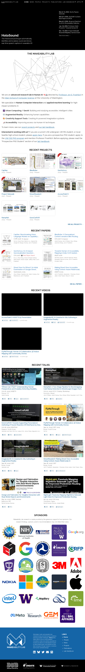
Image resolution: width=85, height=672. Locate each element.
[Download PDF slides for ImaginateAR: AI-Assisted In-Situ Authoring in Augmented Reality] (4, 471)
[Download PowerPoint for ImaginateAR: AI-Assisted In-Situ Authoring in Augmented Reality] (10, 471)
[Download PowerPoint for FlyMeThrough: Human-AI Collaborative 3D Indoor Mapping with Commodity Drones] (51, 435)
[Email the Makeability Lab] (47, 652)
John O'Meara (66, 241)
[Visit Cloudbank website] (59, 598)
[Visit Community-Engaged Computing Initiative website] (25, 598)
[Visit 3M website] (59, 565)
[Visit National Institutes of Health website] (25, 532)
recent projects (28, 127)
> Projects (65, 645)
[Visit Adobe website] (75, 565)
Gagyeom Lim (36, 431)
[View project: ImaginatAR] (61, 322)
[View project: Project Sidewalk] (14, 184)
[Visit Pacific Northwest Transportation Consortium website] (25, 565)
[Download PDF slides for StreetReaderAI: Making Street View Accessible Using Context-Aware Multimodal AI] (46, 471)
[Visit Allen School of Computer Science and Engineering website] (59, 532)
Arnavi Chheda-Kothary (30, 258)
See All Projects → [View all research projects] (75, 224)
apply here (37, 135)
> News (65, 642)
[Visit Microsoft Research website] (34, 615)
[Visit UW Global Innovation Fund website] (67, 615)
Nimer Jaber (68, 467)
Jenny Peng (28, 431)
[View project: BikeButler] (42, 161)
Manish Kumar (64, 259)
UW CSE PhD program (14, 138)
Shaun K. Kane (70, 276)
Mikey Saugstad (71, 395)
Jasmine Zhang (59, 243)
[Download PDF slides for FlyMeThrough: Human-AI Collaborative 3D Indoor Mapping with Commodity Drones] (46, 435)
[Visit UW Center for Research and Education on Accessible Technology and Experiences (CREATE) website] (59, 548)
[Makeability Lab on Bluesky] (38, 652)
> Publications (67, 648)
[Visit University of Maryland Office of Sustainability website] (42, 581)
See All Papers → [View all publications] (76, 284)
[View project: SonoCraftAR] (42, 208)
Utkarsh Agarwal (68, 257)
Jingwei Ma (34, 241)
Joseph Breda (60, 503)
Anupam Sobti (58, 261)
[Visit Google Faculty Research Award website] (25, 548)
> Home (65, 637)
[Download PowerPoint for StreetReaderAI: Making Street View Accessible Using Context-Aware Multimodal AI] (51, 471)
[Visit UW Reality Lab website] (9, 565)
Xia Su (15, 241)
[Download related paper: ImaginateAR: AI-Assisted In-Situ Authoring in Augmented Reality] (16, 471)
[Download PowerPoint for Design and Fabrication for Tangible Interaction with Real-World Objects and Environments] (10, 507)
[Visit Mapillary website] (42, 598)
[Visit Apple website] (75, 581)
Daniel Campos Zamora (8, 503)
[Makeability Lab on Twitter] (43, 652)
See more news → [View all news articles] (64, 35)
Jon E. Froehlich (33, 243)
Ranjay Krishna (24, 243)
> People (65, 640)
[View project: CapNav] (14, 161)
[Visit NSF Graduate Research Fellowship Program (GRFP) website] (75, 548)
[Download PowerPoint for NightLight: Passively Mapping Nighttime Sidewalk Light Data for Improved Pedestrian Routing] (51, 507)
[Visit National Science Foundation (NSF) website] (9, 532)
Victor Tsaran (61, 276)
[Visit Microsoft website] (25, 581)
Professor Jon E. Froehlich (70, 95)
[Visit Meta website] (17, 615)
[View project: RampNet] (14, 208)
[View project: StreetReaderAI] (42, 184)
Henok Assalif (24, 259)
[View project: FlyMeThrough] (14, 356)
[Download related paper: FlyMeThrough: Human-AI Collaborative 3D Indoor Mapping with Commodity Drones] (58, 435)
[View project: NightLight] (59, 507)
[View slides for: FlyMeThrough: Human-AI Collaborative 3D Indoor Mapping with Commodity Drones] (63, 412)
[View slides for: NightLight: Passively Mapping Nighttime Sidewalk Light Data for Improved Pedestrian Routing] (63, 484)
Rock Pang (21, 258)
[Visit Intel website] (9, 598)
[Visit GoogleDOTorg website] (75, 532)
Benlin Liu (27, 241)
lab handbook (43, 141)
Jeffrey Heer (32, 259)
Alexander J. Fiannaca (70, 274)
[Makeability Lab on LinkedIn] (34, 652)
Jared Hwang (58, 241)
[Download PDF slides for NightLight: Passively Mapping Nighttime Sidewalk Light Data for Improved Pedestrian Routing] (46, 507)
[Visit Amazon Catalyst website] (59, 581)
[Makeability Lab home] (16, 640)
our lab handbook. (47, 127)
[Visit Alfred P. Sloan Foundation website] (42, 565)
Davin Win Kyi (13, 431)
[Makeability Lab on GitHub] (51, 652)
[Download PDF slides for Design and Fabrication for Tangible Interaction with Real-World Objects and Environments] (4, 507)
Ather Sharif (17, 259)
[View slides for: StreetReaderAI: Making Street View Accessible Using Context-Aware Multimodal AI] (63, 448)
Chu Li (15, 258)
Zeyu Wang (73, 241)
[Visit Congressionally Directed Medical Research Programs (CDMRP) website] (42, 532)
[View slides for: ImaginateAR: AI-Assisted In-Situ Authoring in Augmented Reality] (22, 448)
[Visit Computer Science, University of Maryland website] (9, 548)
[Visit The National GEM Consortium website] (50, 615)
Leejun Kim (21, 431)
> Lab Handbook (68, 651)
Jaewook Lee (5, 431)
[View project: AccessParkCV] (70, 184)
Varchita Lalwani (59, 257)
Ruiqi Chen (21, 241)
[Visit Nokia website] (9, 581)
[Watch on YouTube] (5, 320)
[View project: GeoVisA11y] (70, 161)
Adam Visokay (33, 274)
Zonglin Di (16, 243)
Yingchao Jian (24, 274)
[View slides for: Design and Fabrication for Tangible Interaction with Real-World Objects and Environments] (22, 484)
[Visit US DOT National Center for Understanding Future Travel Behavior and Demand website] (42, 548)
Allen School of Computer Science (19, 98)
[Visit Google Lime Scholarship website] (75, 598)
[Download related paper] (54, 322)
